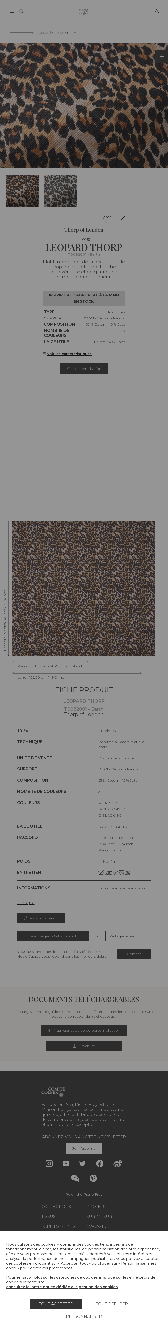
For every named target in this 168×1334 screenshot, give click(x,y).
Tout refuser (112, 1304)
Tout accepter (56, 1304)
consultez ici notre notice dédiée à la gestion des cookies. (62, 1286)
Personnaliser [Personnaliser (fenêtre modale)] (84, 1316)
